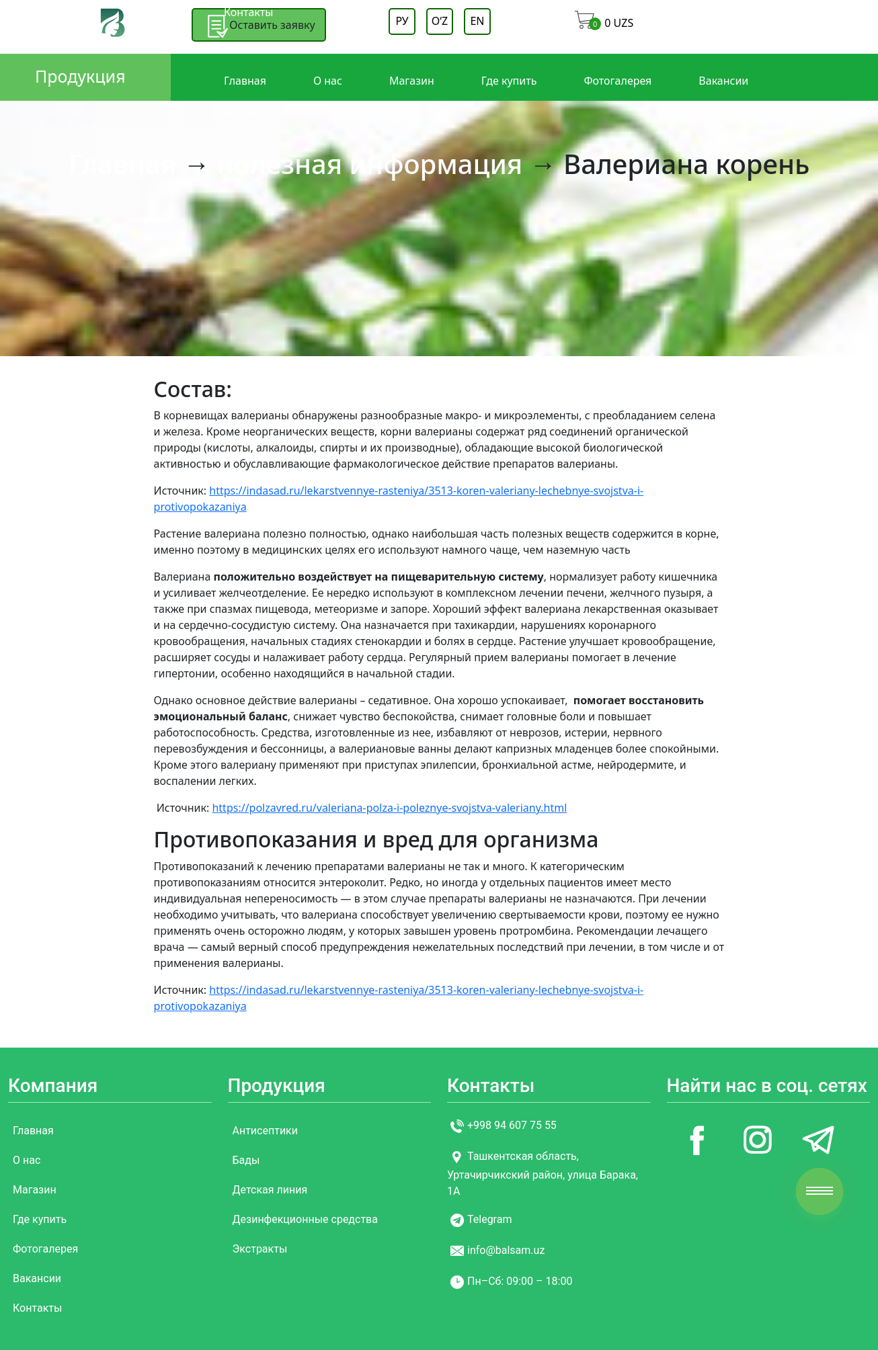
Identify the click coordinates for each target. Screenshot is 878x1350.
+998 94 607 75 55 (512, 1126)
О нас (327, 80)
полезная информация (369, 163)
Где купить (509, 80)
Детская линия (270, 1189)
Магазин (411, 80)
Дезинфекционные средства (305, 1219)
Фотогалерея (617, 80)
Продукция (80, 76)
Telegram (489, 1220)
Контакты (248, 12)
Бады (246, 1160)
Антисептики (265, 1130)
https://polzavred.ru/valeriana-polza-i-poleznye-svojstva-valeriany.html (389, 807)
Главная (245, 80)
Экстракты (260, 1248)
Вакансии (723, 80)
